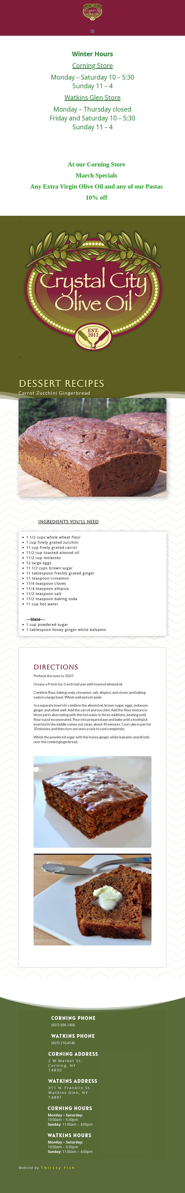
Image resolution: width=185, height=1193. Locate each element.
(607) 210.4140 (63, 1042)
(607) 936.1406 (63, 1024)
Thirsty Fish (58, 1168)
